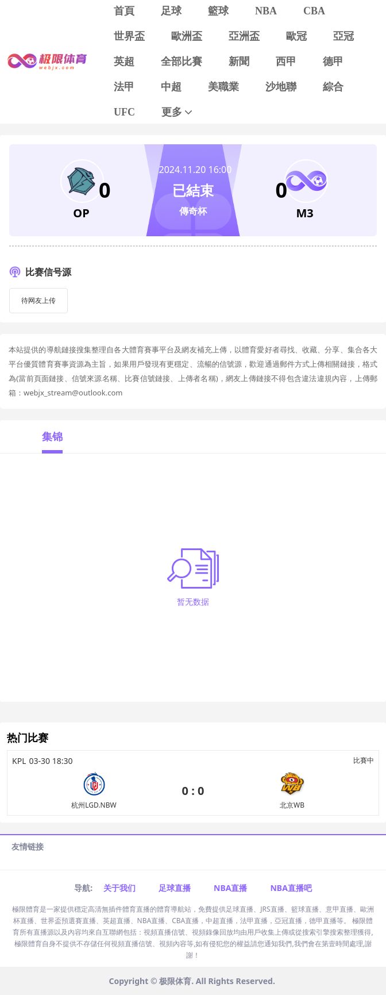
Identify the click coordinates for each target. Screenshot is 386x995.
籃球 (218, 11)
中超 (171, 87)
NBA (266, 11)
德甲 (333, 61)
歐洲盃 (186, 36)
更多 (177, 112)
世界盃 (129, 36)
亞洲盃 (244, 36)
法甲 (124, 87)
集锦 (52, 436)
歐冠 (296, 36)
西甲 (286, 61)
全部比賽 (181, 61)
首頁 (124, 11)
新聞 (239, 61)
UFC (124, 112)
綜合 (333, 87)
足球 (171, 11)
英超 (124, 61)
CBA (314, 11)
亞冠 (343, 36)
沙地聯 (280, 87)
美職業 (223, 87)
